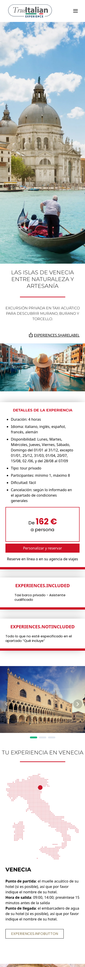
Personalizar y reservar (42, 548)
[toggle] (75, 11)
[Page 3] (51, 737)
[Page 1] (33, 737)
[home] (30, 11)
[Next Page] (77, 704)
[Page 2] (42, 737)
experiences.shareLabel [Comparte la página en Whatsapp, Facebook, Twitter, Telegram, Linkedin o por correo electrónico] (54, 335)
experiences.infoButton (34, 933)
